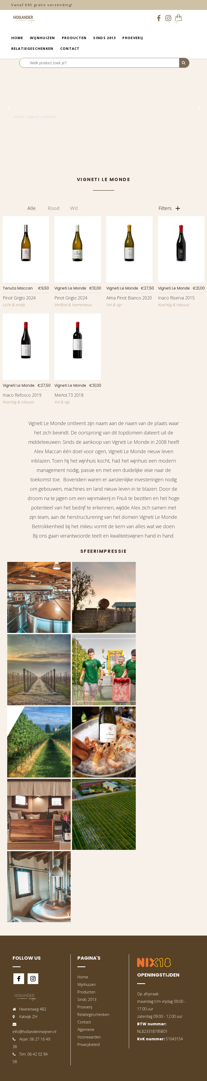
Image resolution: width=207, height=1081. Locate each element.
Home (17, 37)
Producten (74, 37)
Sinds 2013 (104, 37)
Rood (53, 208)
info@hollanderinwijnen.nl (34, 1031)
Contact (70, 48)
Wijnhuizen (42, 37)
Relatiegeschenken (32, 48)
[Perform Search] (184, 63)
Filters (169, 208)
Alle (31, 208)
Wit (74, 208)
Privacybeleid (88, 1044)
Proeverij (132, 37)
